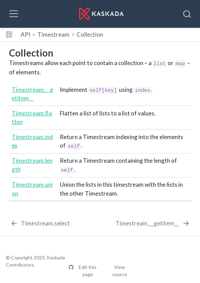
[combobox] (187, 14)
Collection (90, 34)
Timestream (53, 34)
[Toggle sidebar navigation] (9, 34)
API (25, 34)
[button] (154, 34)
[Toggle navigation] (14, 14)
